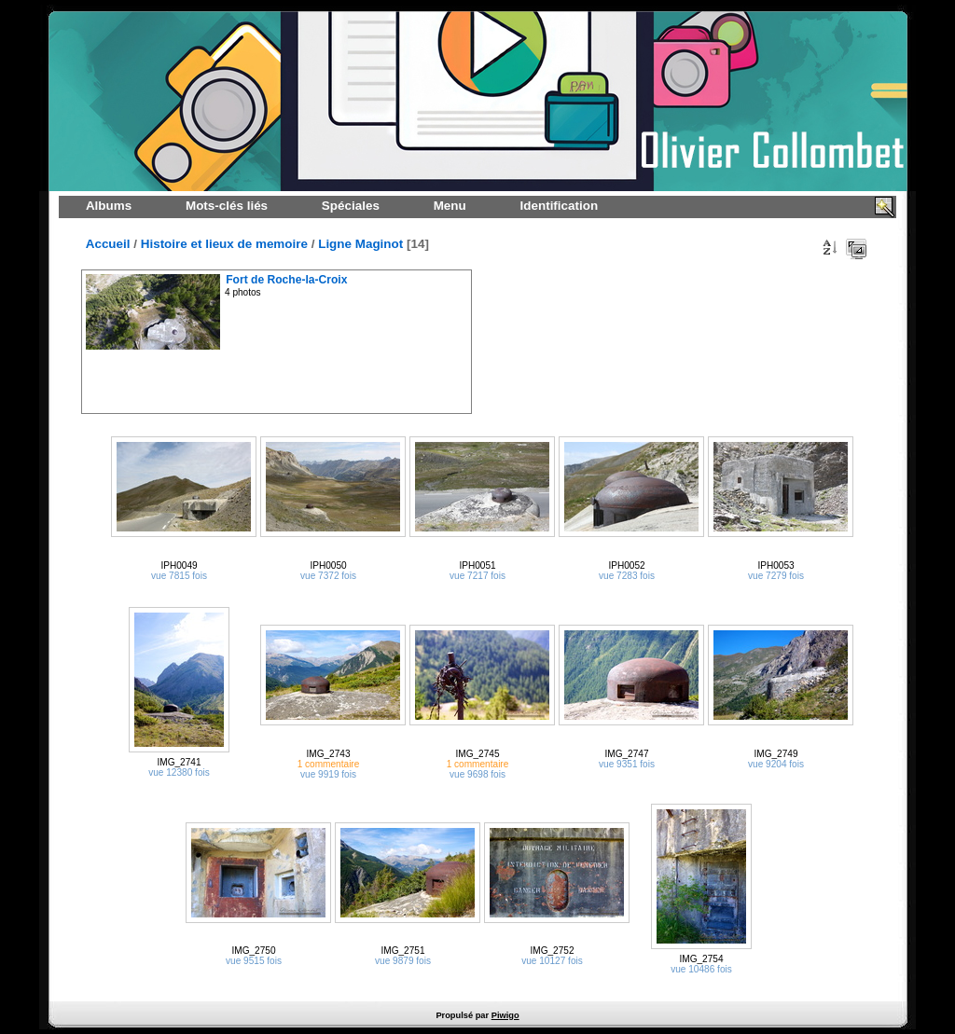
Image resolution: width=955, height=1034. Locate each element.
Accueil (108, 244)
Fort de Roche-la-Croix (286, 279)
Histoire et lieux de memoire (224, 244)
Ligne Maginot (360, 244)
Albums (108, 206)
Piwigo (505, 1015)
